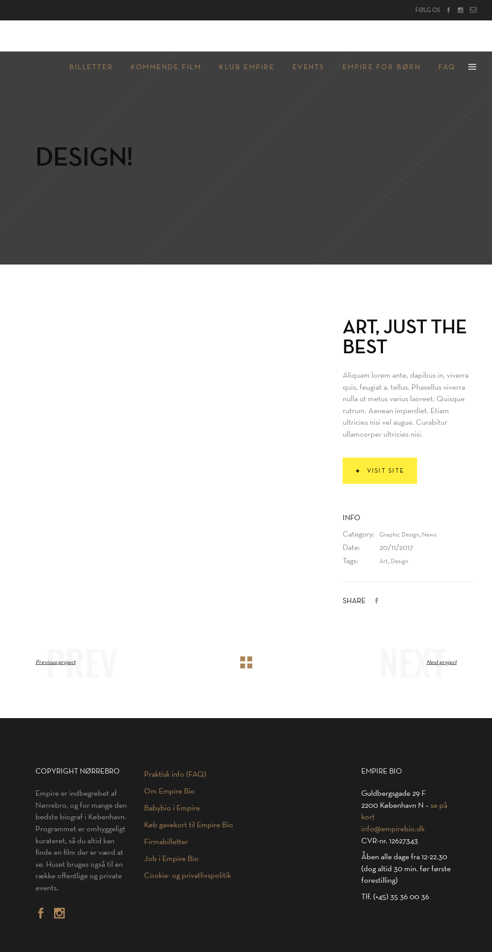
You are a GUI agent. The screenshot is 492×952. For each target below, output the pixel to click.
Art (383, 561)
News (429, 534)
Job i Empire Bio (171, 858)
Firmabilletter (166, 841)
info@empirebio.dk (393, 828)
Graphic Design (399, 534)
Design (399, 561)
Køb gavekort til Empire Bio (188, 825)
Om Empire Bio (169, 791)
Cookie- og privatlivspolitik (187, 875)
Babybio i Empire (172, 808)
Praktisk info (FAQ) (175, 774)
